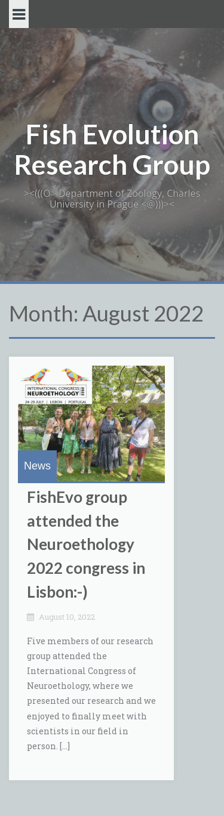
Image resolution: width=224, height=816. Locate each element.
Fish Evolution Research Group (112, 149)
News (37, 466)
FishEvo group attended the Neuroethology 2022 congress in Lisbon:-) (86, 544)
